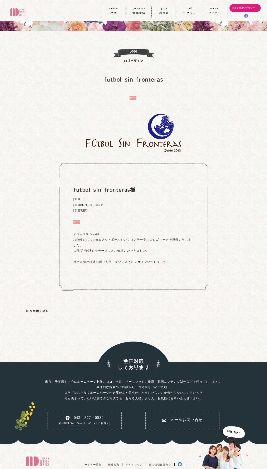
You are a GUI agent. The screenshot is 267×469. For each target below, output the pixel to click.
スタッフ (189, 11)
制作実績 (138, 11)
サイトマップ (134, 464)
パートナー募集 (92, 464)
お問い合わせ (246, 7)
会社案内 (113, 464)
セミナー (214, 11)
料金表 (164, 11)
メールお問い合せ (186, 420)
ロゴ (133, 98)
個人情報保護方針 (160, 464)
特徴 (113, 11)
